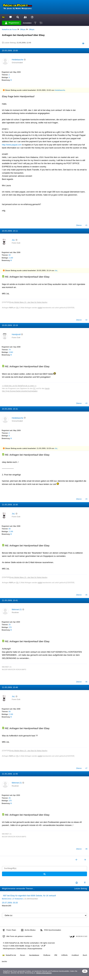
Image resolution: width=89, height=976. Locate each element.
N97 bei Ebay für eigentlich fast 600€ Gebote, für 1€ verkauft (29, 895)
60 (10, 255)
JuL (13, 240)
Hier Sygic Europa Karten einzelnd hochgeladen (20, 391)
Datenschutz (21, 948)
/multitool (75, 955)
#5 (86, 595)
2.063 (11, 352)
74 (10, 350)
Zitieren (79, 225)
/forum (22, 955)
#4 (86, 499)
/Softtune (46, 955)
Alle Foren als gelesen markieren (17, 936)
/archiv (4, 961)
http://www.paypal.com (12, 145)
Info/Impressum (9, 948)
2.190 (11, 258)
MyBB (21, 946)
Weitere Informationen (44, 973)
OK (85, 971)
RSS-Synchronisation (51, 930)
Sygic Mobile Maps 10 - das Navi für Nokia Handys (28, 302)
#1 (86, 225)
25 (10, 624)
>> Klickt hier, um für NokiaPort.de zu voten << (19, 386)
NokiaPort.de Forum (9, 29)
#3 (86, 403)
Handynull (16, 334)
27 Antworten (18, 899)
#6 (86, 682)
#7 (86, 768)
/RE (55, 955)
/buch (85, 955)
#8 (86, 849)
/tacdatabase (34, 955)
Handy (47, 388)
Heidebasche (17, 59)
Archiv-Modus (28, 930)
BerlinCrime (6, 899)
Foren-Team (9, 930)
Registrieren (12, 23)
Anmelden (27, 23)
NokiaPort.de (9, 955)
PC (34, 388)
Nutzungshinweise (35, 948)
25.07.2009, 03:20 (10, 902)
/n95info (64, 955)
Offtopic (23, 29)
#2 (86, 320)
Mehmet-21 (17, 609)
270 (10, 627)
